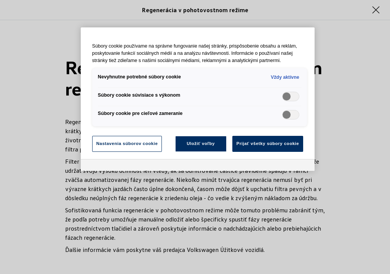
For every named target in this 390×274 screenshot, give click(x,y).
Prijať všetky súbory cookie (268, 143)
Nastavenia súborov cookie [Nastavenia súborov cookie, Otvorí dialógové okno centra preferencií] (127, 143)
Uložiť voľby (201, 143)
